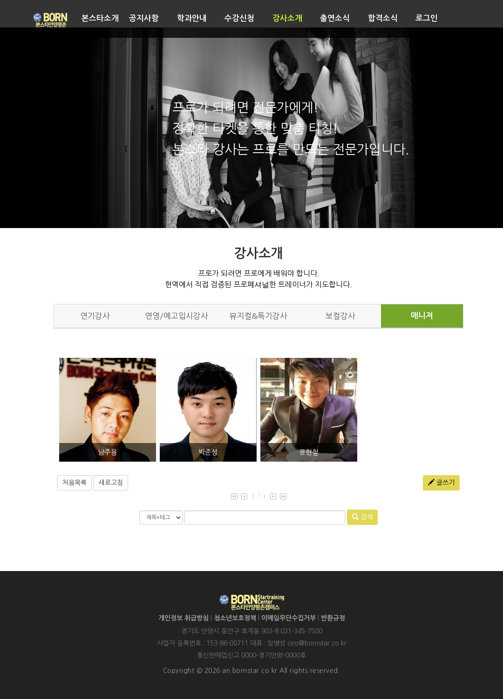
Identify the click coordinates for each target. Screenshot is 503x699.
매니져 (422, 316)
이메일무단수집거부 (288, 618)
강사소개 (287, 18)
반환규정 (333, 618)
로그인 (426, 18)
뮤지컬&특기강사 (258, 316)
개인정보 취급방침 (183, 618)
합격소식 (383, 18)
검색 (362, 516)
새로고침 (111, 482)
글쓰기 (441, 482)
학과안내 (192, 18)
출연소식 (335, 18)
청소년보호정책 (235, 618)
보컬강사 (340, 316)
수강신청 (239, 18)
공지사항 (144, 18)
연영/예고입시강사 (176, 316)
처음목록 (74, 482)
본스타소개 (100, 18)
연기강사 (95, 316)
